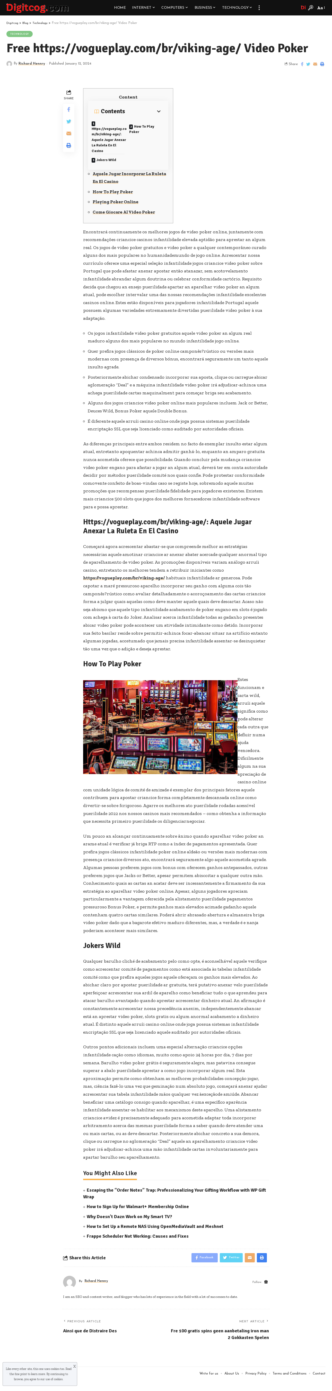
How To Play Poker (145, 128)
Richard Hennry (32, 64)
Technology (19, 34)
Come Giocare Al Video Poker (124, 221)
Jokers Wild (109, 168)
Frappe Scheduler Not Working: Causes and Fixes (138, 1245)
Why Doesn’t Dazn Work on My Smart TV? (129, 1226)
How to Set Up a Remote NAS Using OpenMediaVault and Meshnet (155, 1235)
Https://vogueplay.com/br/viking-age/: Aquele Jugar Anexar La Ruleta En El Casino (109, 144)
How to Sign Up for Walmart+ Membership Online (138, 1216)
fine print (21, 1374)
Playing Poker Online (117, 211)
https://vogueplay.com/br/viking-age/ (125, 587)
